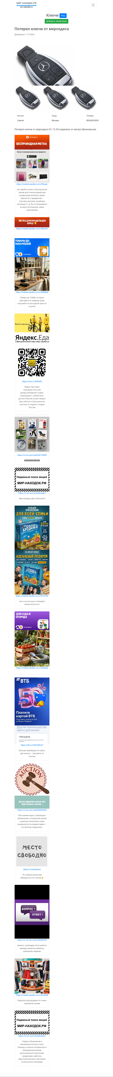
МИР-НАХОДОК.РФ (26, 3)
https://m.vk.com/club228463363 (32, 810)
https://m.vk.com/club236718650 (32, 455)
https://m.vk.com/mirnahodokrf (32, 493)
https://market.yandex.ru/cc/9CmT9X (32, 596)
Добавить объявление (56, 21)
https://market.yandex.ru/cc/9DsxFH (32, 229)
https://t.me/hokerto (32, 869)
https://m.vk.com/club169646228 (32, 940)
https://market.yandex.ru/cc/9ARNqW (32, 292)
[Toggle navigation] (93, 5)
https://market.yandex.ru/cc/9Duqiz (32, 184)
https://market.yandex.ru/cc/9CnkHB (32, 995)
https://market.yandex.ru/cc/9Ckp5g (32, 668)
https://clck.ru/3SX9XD (32, 381)
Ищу (63, 15)
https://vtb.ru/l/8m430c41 (32, 745)
